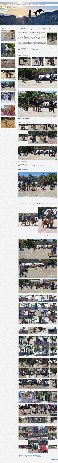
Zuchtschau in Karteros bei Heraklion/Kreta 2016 (31, 455)
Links (38, 4)
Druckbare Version (54, 459)
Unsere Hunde (25, 4)
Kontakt (41, 4)
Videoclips (34, 4)
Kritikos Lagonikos (4, 4)
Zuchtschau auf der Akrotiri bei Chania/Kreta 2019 (32, 456)
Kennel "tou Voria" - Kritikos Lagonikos (15, 4)
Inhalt (44, 4)
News (30, 4)
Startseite (56, 0)
